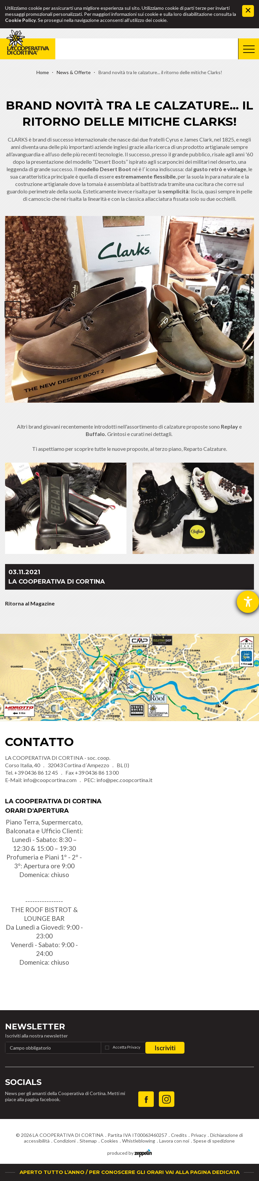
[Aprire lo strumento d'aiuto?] (248, 602)
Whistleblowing (138, 1141)
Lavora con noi (174, 1141)
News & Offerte (74, 72)
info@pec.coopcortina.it (124, 780)
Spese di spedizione (214, 1141)
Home (42, 72)
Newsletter (35, 1026)
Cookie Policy (20, 20)
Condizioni (65, 1141)
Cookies (109, 1141)
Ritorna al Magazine (30, 603)
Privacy (198, 1135)
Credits (179, 1135)
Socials (23, 1082)
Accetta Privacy (126, 1047)
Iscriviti (164, 1048)
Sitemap (88, 1141)
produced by (129, 1152)
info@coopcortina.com (50, 780)
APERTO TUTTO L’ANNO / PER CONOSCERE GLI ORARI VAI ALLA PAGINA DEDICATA (129, 1172)
